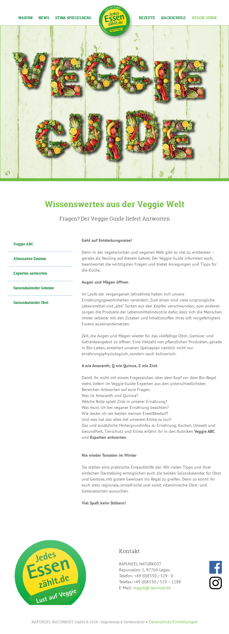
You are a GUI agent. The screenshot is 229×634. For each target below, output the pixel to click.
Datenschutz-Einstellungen (173, 621)
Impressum (110, 621)
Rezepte (147, 17)
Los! (53, 5)
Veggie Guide (204, 17)
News (43, 17)
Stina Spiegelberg (73, 17)
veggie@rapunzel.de (152, 587)
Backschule (173, 17)
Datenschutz (134, 621)
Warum (25, 17)
